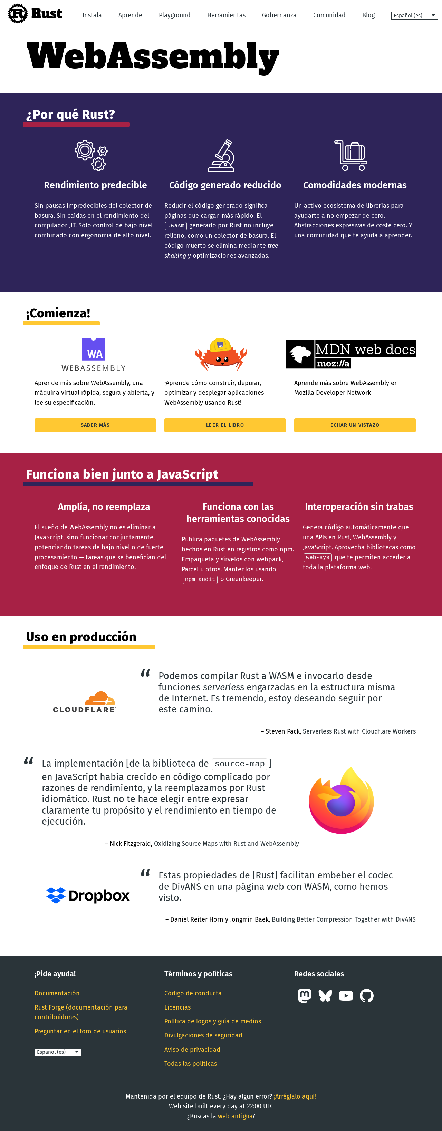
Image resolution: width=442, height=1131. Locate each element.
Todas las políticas (190, 1063)
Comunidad (329, 15)
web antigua (235, 1115)
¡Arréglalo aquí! (295, 1096)
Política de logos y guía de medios (212, 1020)
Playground (175, 15)
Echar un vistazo (354, 425)
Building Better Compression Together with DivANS (344, 919)
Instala (92, 15)
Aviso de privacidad (192, 1049)
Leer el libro (225, 425)
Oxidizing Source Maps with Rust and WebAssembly (226, 842)
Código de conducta (193, 992)
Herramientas (226, 15)
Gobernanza (279, 15)
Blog (368, 15)
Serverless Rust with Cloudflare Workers (359, 731)
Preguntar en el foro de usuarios (80, 1030)
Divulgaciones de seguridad (203, 1035)
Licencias (177, 1007)
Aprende (130, 15)
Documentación (57, 992)
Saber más (95, 425)
